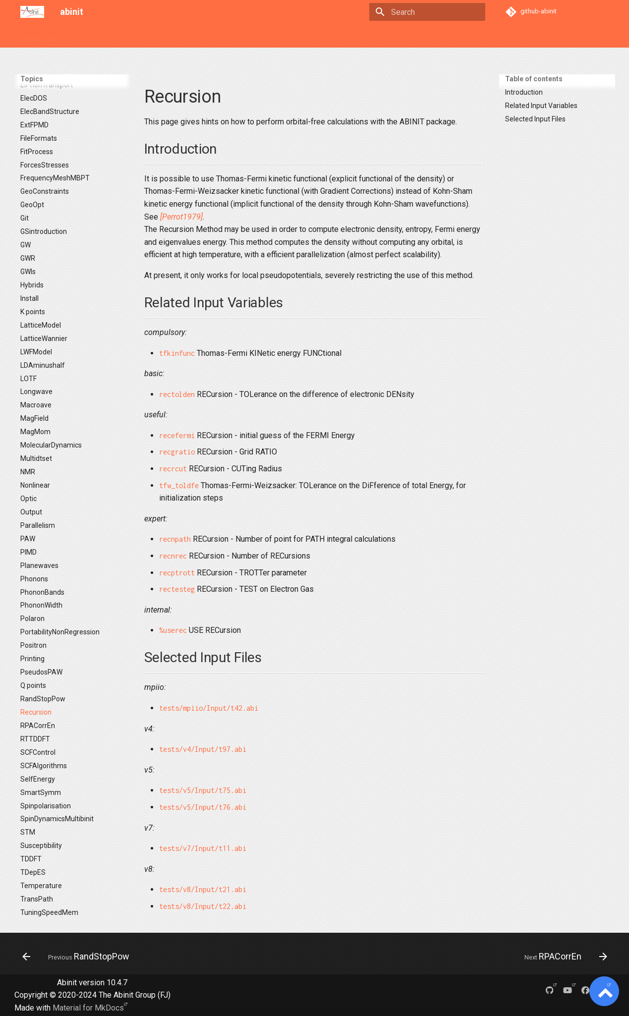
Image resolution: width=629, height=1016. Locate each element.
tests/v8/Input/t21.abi (202, 889)
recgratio (177, 452)
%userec (173, 630)
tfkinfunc (177, 353)
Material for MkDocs (88, 1008)
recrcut (173, 468)
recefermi (177, 435)
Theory (218, 36)
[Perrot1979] (181, 217)
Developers (258, 36)
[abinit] (32, 12)
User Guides (38, 36)
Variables (116, 36)
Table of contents (534, 79)
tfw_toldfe (179, 485)
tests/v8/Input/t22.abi (202, 906)
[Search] (427, 12)
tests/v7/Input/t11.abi (202, 848)
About (297, 36)
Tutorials (156, 36)
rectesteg (177, 589)
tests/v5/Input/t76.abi (202, 807)
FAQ (188, 36)
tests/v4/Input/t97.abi (202, 749)
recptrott (177, 572)
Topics (79, 36)
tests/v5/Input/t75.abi (202, 790)
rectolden (177, 394)
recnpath (175, 539)
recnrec (173, 556)
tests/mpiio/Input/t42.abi (208, 708)
